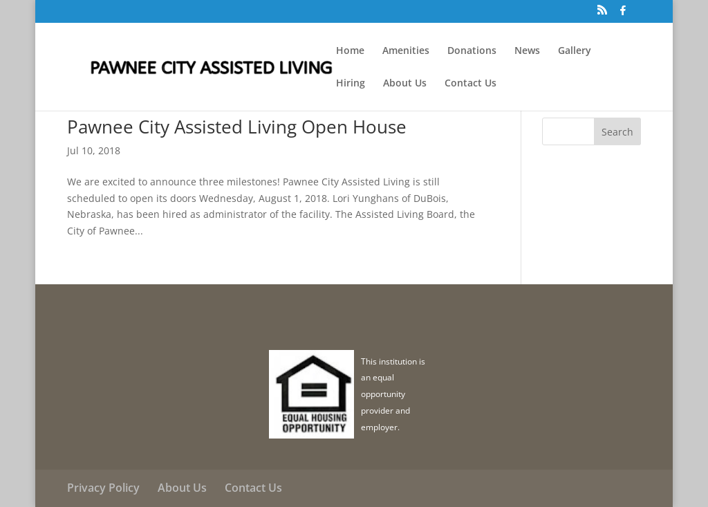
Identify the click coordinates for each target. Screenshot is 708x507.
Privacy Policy (103, 487)
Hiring (350, 83)
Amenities (405, 51)
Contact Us (470, 83)
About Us (405, 83)
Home (350, 51)
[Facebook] (622, 14)
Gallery (574, 51)
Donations (471, 51)
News (527, 51)
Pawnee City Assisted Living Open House (237, 126)
